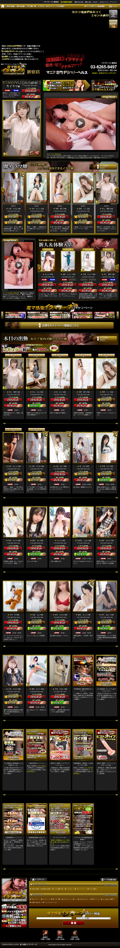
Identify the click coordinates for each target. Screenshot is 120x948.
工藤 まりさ (87, 274)
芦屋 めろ (105, 466)
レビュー (46, 899)
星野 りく (82, 209)
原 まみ (82, 466)
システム (70, 889)
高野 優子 (59, 209)
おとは (47, 274)
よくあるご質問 (108, 899)
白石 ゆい (59, 466)
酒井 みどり (67, 274)
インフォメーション (51, 902)
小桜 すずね (12, 209)
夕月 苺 (13, 615)
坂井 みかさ (105, 540)
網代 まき (36, 540)
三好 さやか (12, 689)
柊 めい (59, 392)
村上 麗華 (29, 83)
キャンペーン (81, 889)
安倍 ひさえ (12, 540)
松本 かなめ (59, 615)
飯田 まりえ (82, 615)
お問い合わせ (36, 902)
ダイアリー (35, 899)
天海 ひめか (59, 689)
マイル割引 (93, 889)
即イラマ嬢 (56, 899)
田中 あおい (105, 615)
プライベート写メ (70, 899)
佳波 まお (36, 615)
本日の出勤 (35, 889)
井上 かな (36, 392)
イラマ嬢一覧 (58, 889)
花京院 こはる (82, 540)
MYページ (95, 899)
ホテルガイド (83, 899)
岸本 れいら (36, 209)
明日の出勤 (46, 889)
